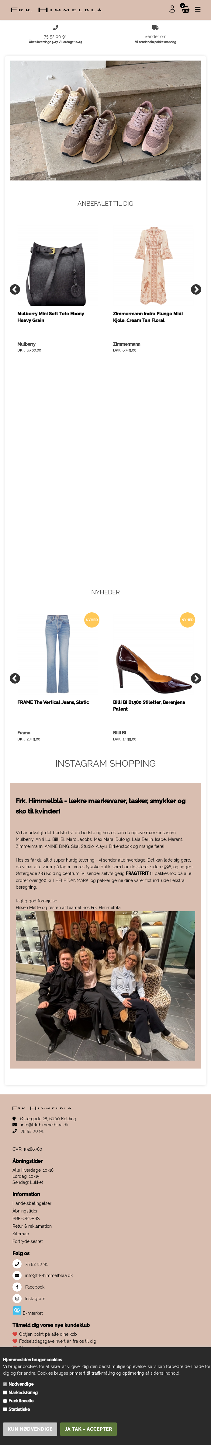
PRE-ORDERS (26, 1218)
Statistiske (19, 1409)
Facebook (28, 1287)
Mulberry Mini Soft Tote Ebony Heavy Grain (50, 317)
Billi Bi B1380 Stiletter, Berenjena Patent (149, 706)
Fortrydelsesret (27, 1241)
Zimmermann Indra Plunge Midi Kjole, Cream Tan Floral (148, 317)
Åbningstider (25, 1211)
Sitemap (20, 1233)
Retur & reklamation (32, 1226)
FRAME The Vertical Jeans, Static (53, 702)
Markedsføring (23, 1392)
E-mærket (27, 1311)
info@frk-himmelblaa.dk (40, 1124)
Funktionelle (21, 1400)
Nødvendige (21, 1384)
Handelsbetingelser (31, 1203)
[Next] (196, 289)
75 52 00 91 (27, 1130)
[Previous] (15, 289)
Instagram (28, 1298)
